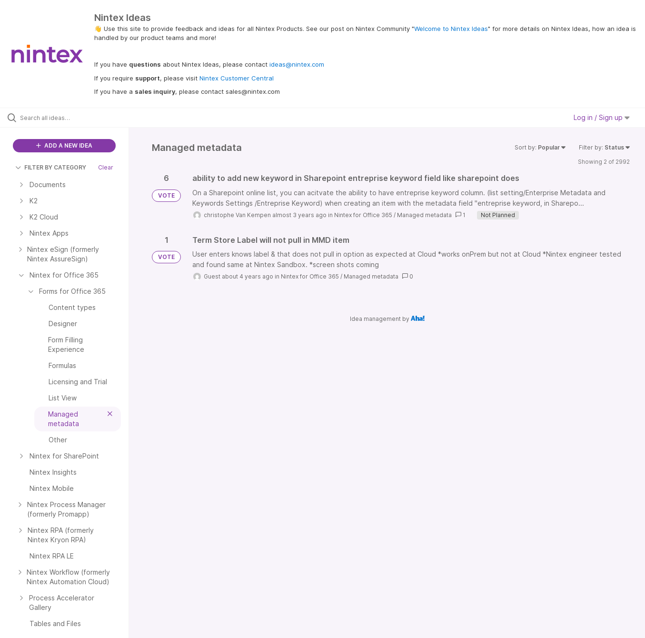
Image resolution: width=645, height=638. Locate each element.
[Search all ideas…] (76, 117)
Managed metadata (424, 215)
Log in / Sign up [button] (602, 117)
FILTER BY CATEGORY (50, 167)
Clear (105, 167)
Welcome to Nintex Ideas (451, 28)
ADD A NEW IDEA (64, 145)
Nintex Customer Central (236, 78)
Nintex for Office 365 (363, 215)
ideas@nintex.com (296, 64)
